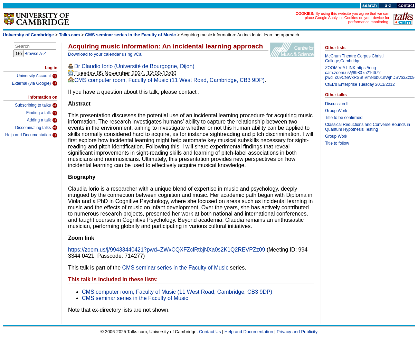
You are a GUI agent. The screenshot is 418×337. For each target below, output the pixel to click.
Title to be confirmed (343, 117)
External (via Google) (34, 83)
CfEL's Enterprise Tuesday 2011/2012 (360, 84)
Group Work (336, 110)
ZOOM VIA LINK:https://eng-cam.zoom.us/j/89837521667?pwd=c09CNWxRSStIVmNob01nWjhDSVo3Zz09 (370, 72)
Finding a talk (41, 113)
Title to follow (337, 143)
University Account (37, 76)
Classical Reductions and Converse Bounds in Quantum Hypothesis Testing (367, 127)
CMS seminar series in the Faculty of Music (130, 34)
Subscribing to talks (36, 105)
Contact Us (210, 331)
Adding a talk (42, 120)
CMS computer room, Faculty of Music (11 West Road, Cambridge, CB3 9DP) (169, 80)
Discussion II (337, 103)
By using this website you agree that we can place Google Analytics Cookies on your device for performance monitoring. (347, 17)
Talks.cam (69, 34)
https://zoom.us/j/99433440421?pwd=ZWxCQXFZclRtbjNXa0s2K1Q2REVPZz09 (166, 250)
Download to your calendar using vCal (105, 54)
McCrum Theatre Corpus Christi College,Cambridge (354, 58)
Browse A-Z (35, 53)
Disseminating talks (36, 127)
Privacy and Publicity (297, 331)
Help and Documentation (31, 135)
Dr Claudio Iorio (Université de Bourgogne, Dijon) (134, 66)
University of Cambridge (28, 34)
